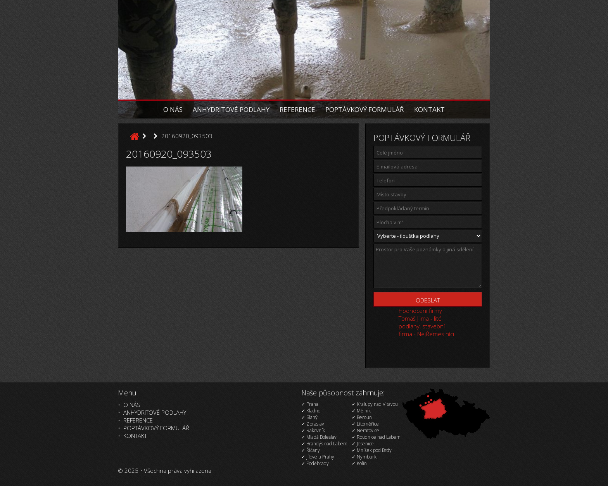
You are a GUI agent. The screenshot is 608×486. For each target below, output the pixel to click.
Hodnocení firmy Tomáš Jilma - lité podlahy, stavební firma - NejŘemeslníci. (427, 322)
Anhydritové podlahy (231, 109)
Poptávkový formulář (364, 109)
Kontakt (429, 109)
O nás (173, 109)
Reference (297, 109)
